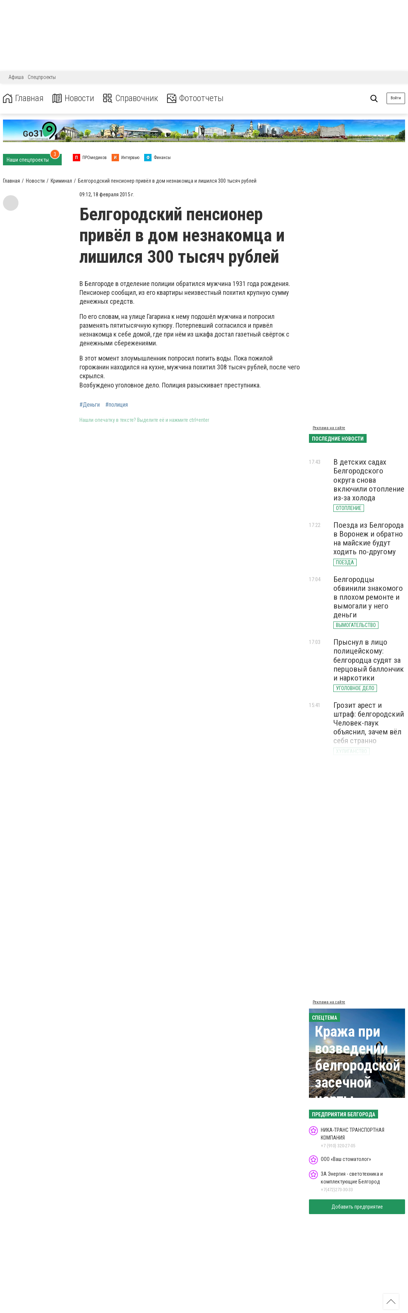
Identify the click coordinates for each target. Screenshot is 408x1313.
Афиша (16, 77)
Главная (23, 98)
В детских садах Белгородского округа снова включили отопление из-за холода (368, 480)
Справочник (130, 98)
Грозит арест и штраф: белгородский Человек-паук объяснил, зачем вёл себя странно (368, 723)
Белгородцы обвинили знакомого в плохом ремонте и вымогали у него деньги (368, 597)
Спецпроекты (42, 77)
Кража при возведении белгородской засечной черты (357, 1065)
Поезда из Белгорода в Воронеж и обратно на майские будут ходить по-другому (368, 538)
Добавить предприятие (357, 1207)
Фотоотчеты (195, 98)
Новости (73, 98)
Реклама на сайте (329, 427)
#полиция (116, 405)
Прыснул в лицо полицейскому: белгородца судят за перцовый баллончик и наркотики (368, 660)
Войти (396, 98)
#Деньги (89, 405)
